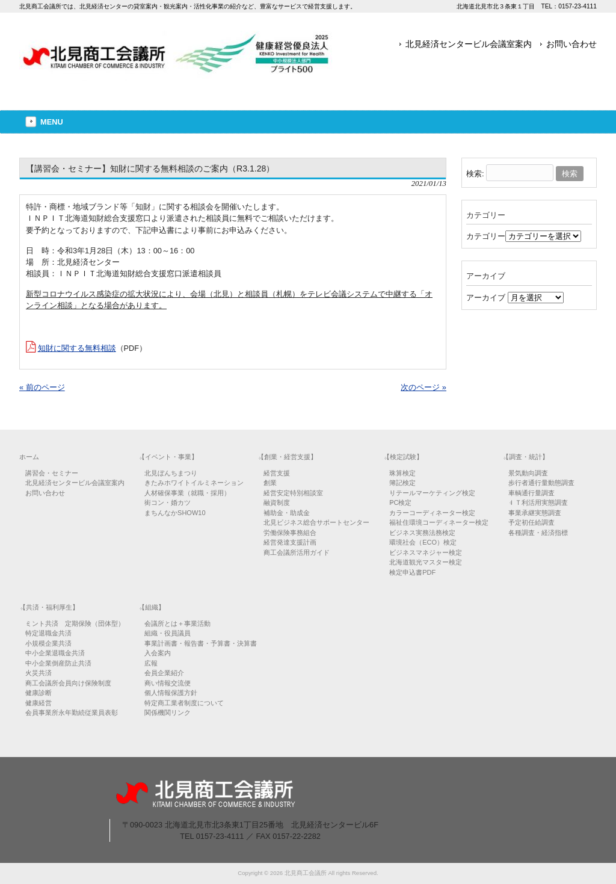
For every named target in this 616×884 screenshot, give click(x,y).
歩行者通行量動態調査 (541, 482)
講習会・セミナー (51, 473)
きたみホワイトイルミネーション (194, 482)
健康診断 (38, 692)
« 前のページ (42, 387)
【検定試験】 (403, 456)
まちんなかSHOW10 (174, 512)
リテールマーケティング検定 (432, 492)
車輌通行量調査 (531, 492)
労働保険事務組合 (289, 532)
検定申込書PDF (412, 572)
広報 (151, 663)
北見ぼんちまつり (170, 473)
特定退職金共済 (48, 633)
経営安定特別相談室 (293, 492)
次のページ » (423, 387)
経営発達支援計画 (289, 542)
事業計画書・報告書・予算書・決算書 (200, 643)
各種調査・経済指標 (538, 532)
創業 (270, 482)
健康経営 (38, 702)
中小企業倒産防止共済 (58, 663)
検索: (475, 173)
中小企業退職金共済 (55, 653)
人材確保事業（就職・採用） (187, 492)
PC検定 (400, 502)
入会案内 (157, 653)
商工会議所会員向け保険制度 (68, 683)
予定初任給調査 (531, 522)
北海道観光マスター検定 (425, 562)
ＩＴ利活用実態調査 (538, 502)
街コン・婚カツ (167, 502)
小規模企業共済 (48, 643)
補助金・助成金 (286, 512)
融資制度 (276, 502)
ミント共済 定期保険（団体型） (75, 623)
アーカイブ (485, 297)
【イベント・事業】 (168, 456)
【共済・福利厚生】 (49, 607)
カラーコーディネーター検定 (432, 512)
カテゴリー (485, 236)
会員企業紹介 (164, 672)
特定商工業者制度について (184, 702)
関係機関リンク (167, 712)
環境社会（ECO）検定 (423, 542)
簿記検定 (402, 482)
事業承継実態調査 (534, 512)
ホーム (29, 456)
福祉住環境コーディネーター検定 (438, 522)
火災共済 (38, 672)
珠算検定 (402, 473)
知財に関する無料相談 (77, 348)
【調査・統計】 (525, 456)
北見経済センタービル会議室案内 (468, 44)
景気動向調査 (528, 473)
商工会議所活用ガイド (296, 552)
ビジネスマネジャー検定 (425, 552)
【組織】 (151, 607)
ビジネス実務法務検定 (422, 532)
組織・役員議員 (167, 633)
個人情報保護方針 (170, 692)
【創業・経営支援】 (287, 456)
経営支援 (276, 473)
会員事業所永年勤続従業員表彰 (71, 712)
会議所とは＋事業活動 (177, 623)
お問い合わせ (571, 44)
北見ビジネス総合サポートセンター (316, 522)
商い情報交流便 (167, 683)
